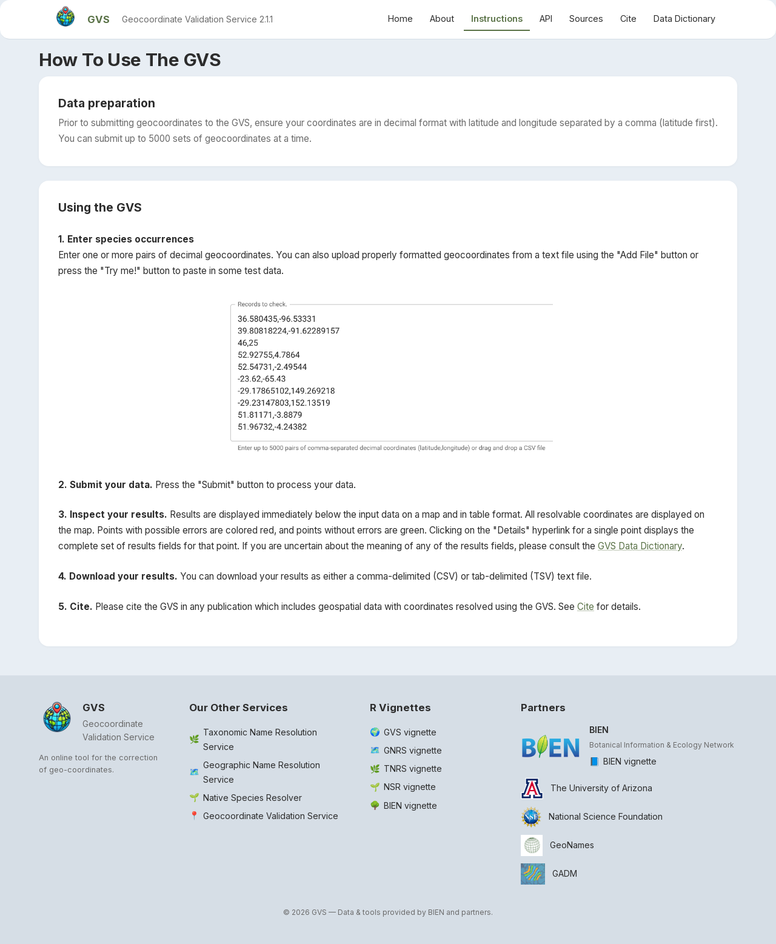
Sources (586, 18)
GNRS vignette (413, 750)
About (442, 18)
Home (400, 18)
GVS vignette (410, 732)
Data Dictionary (684, 18)
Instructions (497, 18)
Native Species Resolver (252, 797)
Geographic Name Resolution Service (261, 772)
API (546, 18)
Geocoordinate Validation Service (270, 816)
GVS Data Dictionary (640, 546)
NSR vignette (410, 787)
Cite (628, 18)
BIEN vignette (410, 805)
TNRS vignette (413, 768)
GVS (98, 19)
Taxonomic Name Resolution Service (260, 739)
